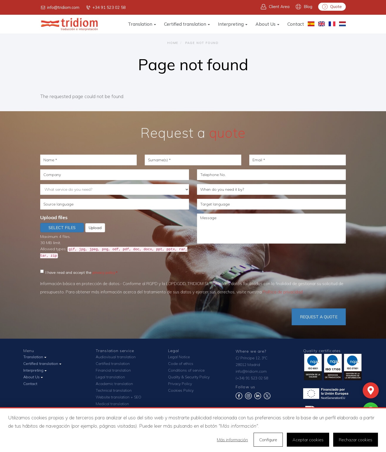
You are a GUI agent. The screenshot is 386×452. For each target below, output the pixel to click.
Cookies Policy (181, 390)
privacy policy (103, 272)
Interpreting (232, 24)
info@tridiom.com (59, 7)
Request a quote (318, 316)
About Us (267, 24)
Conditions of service (186, 370)
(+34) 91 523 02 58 (252, 378)
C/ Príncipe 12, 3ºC (252, 358)
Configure (268, 439)
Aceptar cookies (308, 439)
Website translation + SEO (118, 397)
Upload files (54, 217)
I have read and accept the (77, 272)
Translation (142, 24)
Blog (304, 6)
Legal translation (110, 377)
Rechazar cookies (355, 439)
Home (173, 43)
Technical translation (114, 390)
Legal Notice (179, 356)
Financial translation (113, 370)
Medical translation (112, 403)
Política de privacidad (283, 291)
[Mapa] (371, 390)
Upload (95, 227)
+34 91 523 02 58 (106, 7)
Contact (295, 24)
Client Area (275, 6)
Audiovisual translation (116, 356)
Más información (232, 439)
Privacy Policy (180, 383)
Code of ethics (180, 363)
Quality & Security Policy (189, 377)
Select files (62, 227)
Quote (332, 6)
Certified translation (187, 24)
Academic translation (114, 383)
